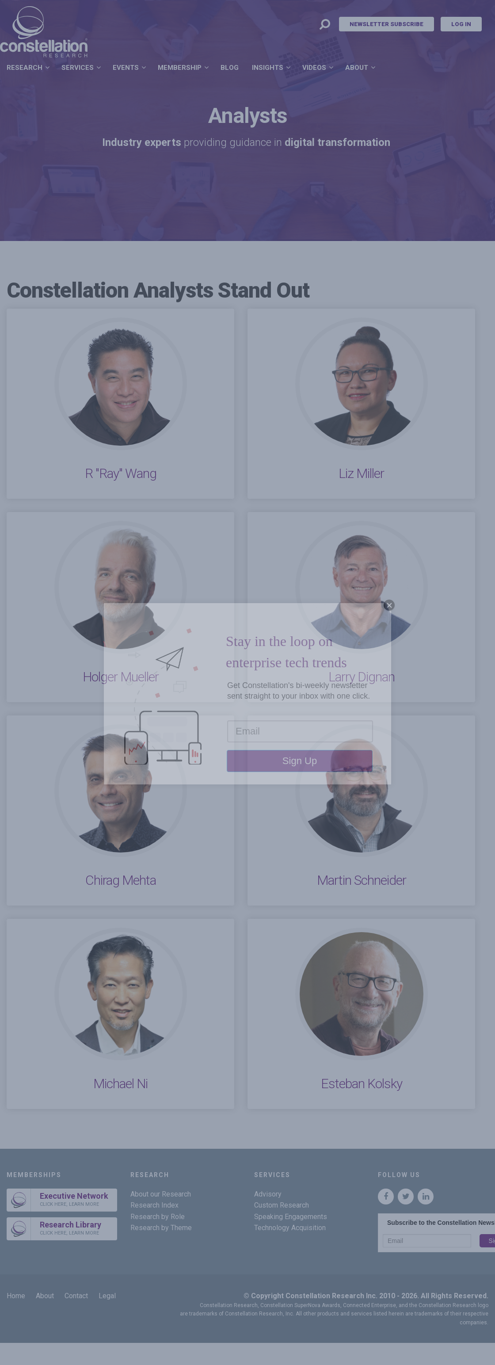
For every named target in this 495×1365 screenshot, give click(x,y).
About (356, 68)
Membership (180, 68)
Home (16, 1296)
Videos (314, 68)
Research (24, 68)
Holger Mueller (121, 676)
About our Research (160, 1194)
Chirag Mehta (120, 880)
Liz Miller (361, 473)
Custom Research (281, 1205)
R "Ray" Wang (120, 473)
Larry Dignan (361, 676)
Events (126, 68)
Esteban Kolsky (361, 1083)
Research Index (154, 1205)
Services (77, 68)
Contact (76, 1296)
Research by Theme (161, 1228)
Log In (461, 24)
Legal (107, 1296)
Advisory (268, 1194)
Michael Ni (120, 1083)
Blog (230, 68)
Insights (267, 68)
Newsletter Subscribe (386, 24)
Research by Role (157, 1216)
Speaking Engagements (290, 1216)
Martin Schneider (361, 880)
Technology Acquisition (290, 1228)
